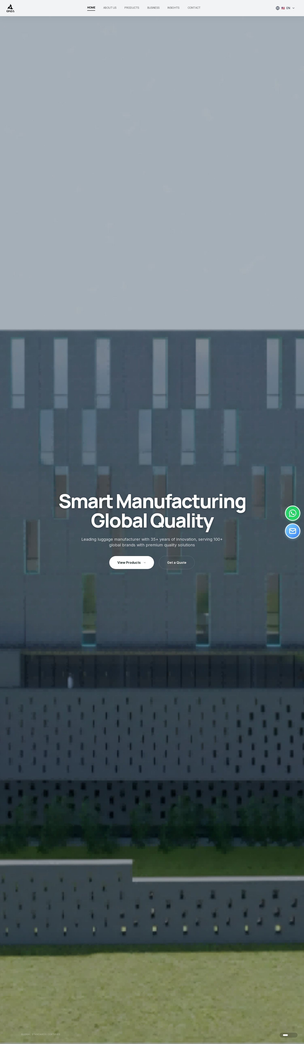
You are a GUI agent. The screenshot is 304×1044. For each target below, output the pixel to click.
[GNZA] (10, 8)
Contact (194, 8)
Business (153, 8)
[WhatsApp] (292, 513)
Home (91, 7)
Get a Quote (176, 563)
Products (131, 8)
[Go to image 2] (290, 1035)
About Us (109, 8)
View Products (131, 563)
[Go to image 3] (293, 1035)
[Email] (292, 531)
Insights (173, 8)
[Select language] (285, 8)
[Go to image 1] (285, 1035)
